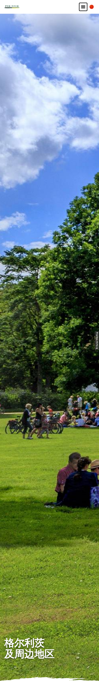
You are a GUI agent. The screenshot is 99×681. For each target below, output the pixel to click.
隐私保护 (49, 617)
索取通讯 (49, 557)
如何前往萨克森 (50, 542)
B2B (49, 549)
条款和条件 (49, 624)
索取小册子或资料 (49, 564)
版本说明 (49, 609)
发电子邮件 (49, 462)
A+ (54, 671)
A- (43, 671)
